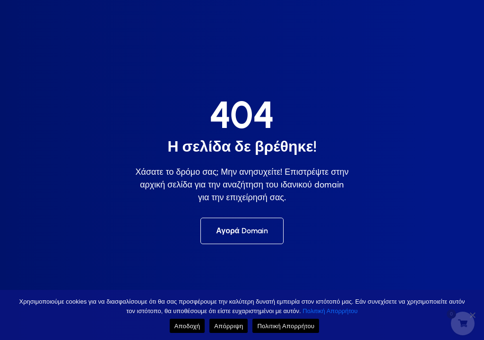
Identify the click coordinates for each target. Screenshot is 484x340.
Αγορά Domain (242, 230)
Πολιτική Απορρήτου (329, 310)
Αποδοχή (187, 326)
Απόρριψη (228, 326)
